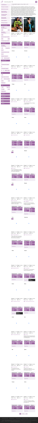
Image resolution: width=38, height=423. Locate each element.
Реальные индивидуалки (3, 4)
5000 (9, 38)
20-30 (2, 50)
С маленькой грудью (5, 64)
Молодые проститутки (3, 46)
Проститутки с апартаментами (4, 12)
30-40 (2, 54)
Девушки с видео (25, 418)
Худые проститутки (5, 76)
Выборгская (27, 168)
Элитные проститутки (5, 40)
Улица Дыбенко (28, 101)
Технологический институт (29, 301)
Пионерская (15, 200)
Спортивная (15, 68)
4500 (2, 38)
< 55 (2, 74)
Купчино (26, 399)
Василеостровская (28, 234)
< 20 (2, 48)
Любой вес (3, 82)
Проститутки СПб (5, 418)
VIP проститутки (4, 22)
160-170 (8, 87)
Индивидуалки (11, 418)
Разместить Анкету (32, 418)
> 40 (2, 58)
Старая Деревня (15, 234)
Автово (26, 334)
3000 (2, 34)
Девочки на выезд (4, 9)
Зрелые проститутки (5, 52)
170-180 (2, 89)
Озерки (14, 168)
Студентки (8, 48)
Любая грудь (7, 70)
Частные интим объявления (4, 15)
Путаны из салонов (4, 6)
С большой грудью (4, 68)
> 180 (9, 89)
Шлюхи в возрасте (4, 56)
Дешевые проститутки (3, 32)
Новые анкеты (4, 20)
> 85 (9, 80)
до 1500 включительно (4, 27)
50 (26, 413)
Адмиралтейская (16, 268)
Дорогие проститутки (5, 36)
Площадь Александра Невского (29, 201)
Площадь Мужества (16, 334)
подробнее (14, 47)
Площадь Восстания (16, 301)
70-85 (2, 80)
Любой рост (3, 91)
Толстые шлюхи (7, 78)
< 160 (2, 87)
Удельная (27, 68)
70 (1, 78)
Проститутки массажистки (3, 18)
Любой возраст (7, 58)
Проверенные (18, 418)
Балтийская (27, 268)
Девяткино (15, 399)
